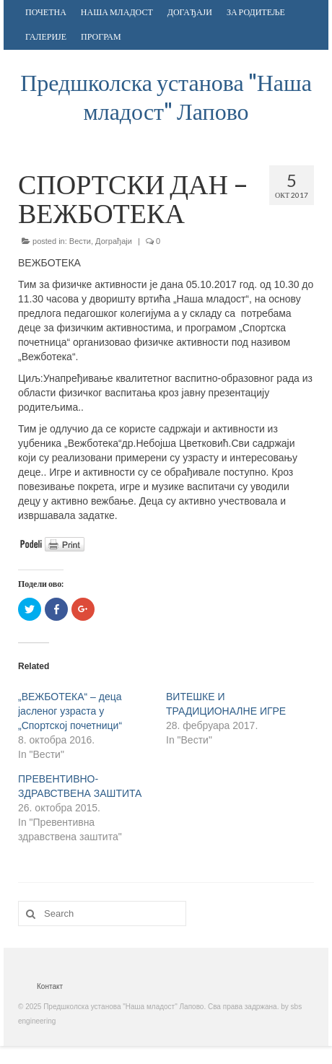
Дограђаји (113, 241)
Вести (80, 241)
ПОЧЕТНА (45, 11)
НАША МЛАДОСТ (117, 11)
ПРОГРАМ (101, 36)
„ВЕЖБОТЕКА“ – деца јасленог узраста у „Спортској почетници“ (70, 711)
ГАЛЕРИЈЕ (45, 36)
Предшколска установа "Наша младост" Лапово (166, 96)
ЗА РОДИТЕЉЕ (256, 11)
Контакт (50, 986)
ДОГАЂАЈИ (189, 11)
